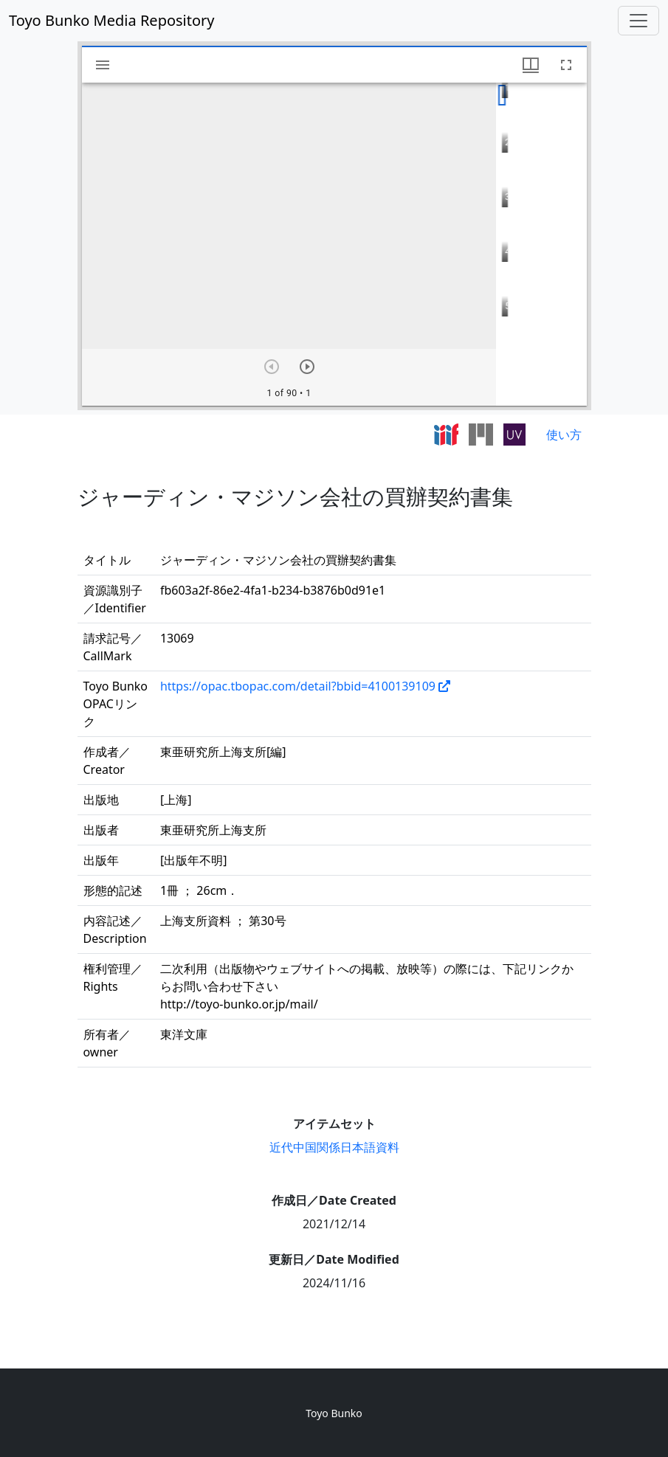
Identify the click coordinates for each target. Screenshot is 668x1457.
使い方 (564, 434)
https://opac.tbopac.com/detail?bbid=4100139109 (297, 686)
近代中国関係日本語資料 (334, 1147)
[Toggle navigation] (638, 20)
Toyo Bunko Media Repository (112, 20)
